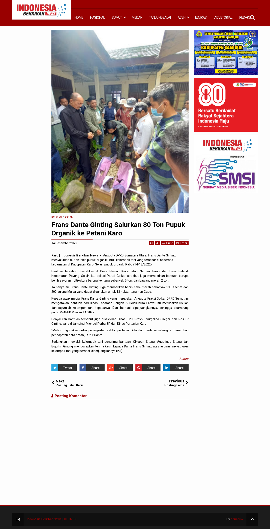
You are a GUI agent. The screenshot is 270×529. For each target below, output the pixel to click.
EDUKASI (201, 17)
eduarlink (237, 519)
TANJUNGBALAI (160, 17)
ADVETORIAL (223, 17)
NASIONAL (97, 17)
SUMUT (117, 17)
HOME (78, 17)
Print (167, 243)
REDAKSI (245, 17)
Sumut (184, 359)
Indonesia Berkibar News (44, 519)
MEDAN (137, 17)
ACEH (181, 17)
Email (182, 243)
